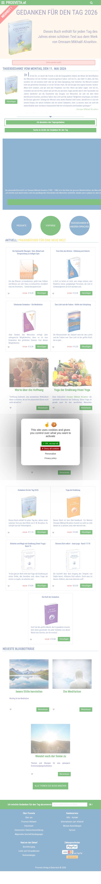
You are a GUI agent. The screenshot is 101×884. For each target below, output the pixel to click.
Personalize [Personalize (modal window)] (50, 454)
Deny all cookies (50, 448)
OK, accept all (50, 443)
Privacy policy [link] (50, 458)
